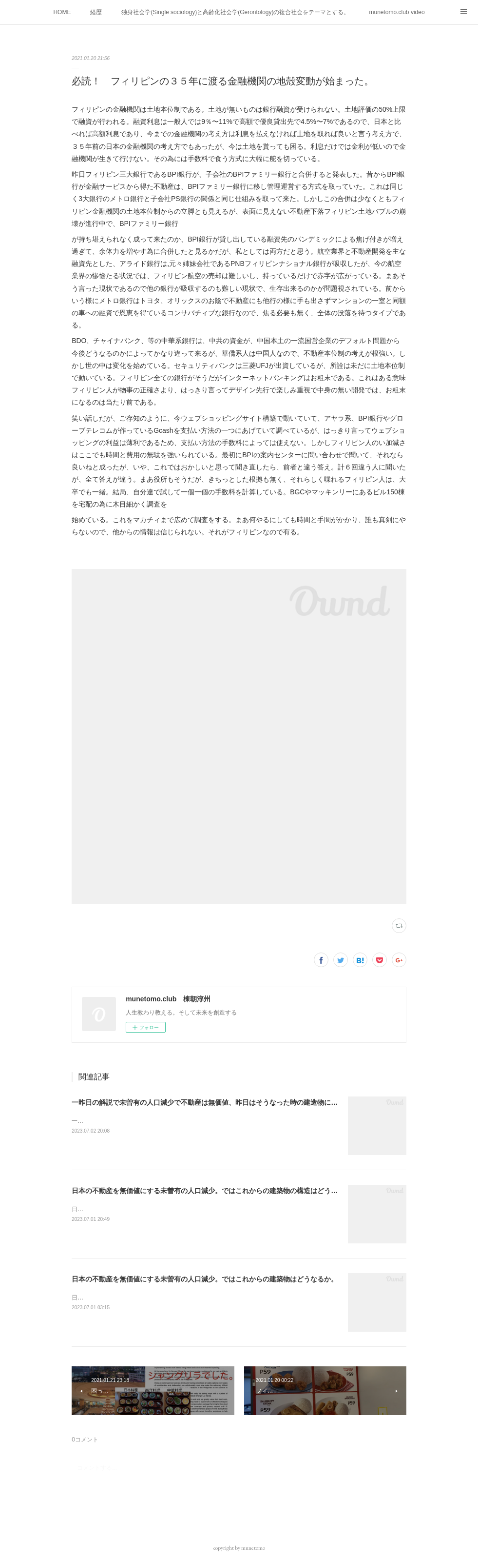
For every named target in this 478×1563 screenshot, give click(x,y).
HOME (62, 12)
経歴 (96, 12)
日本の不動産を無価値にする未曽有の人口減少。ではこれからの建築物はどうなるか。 (205, 1279)
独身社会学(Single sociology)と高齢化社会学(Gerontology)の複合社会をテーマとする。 (235, 12)
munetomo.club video (397, 12)
